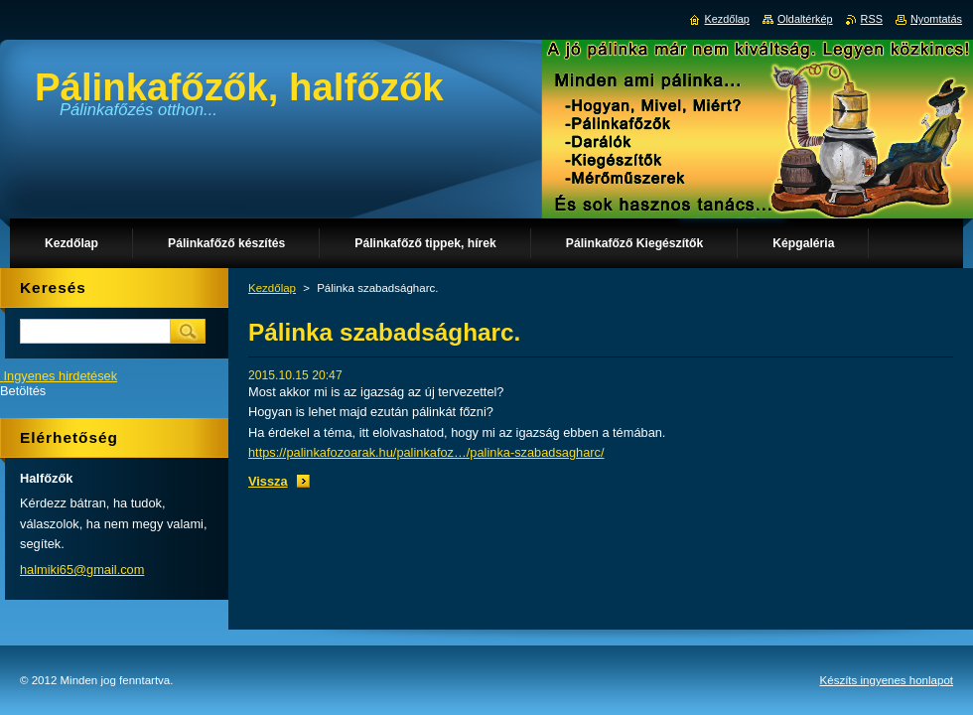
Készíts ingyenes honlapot (886, 680)
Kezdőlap (272, 288)
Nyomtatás (936, 19)
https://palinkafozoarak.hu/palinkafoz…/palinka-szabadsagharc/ (426, 452)
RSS (872, 19)
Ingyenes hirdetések (61, 375)
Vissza (268, 481)
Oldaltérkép (805, 19)
